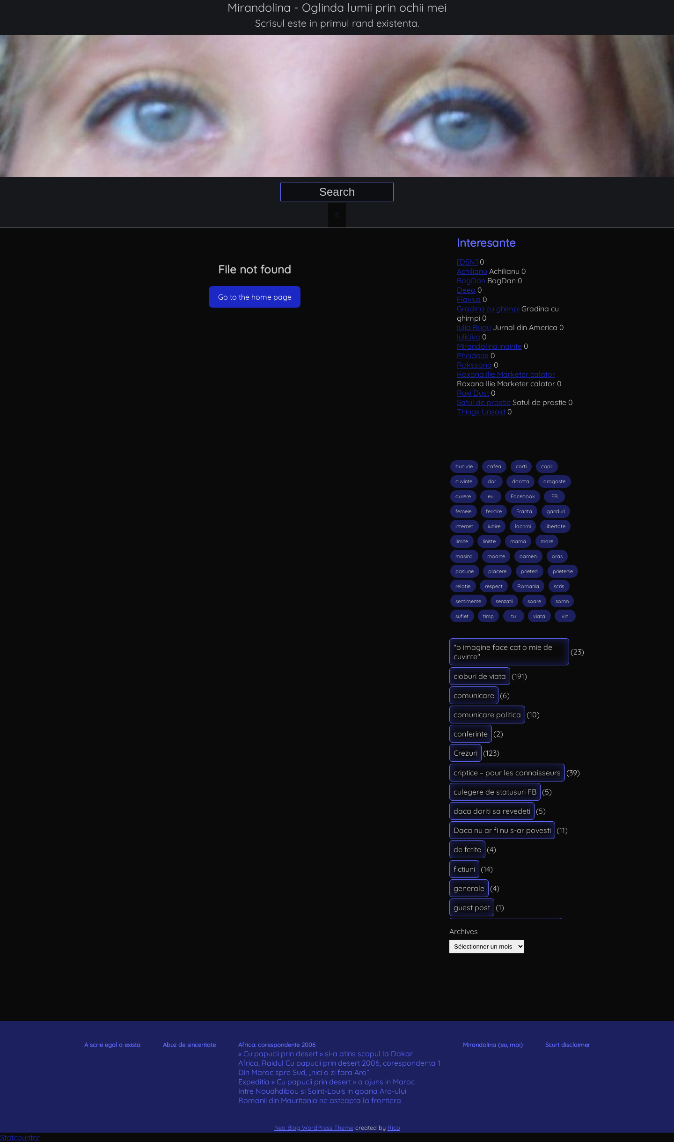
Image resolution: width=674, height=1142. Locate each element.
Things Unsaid (481, 411)
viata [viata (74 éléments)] (539, 616)
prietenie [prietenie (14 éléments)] (563, 571)
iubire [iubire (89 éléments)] (494, 526)
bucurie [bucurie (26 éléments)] (464, 466)
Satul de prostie (484, 402)
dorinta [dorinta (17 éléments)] (520, 481)
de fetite (467, 849)
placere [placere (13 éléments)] (497, 571)
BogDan (471, 280)
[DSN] (467, 261)
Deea (466, 290)
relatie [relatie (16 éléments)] (462, 586)
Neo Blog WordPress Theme (313, 1127)
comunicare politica (487, 714)
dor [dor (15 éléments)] (492, 481)
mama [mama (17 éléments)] (518, 541)
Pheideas (473, 355)
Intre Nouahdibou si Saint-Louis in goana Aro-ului (322, 1091)
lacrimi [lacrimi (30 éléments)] (523, 526)
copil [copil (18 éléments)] (547, 466)
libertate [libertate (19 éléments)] (555, 526)
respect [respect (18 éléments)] (494, 586)
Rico (394, 1127)
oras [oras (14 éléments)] (557, 556)
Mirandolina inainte (489, 346)
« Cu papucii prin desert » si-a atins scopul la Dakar (325, 1053)
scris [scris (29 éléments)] (559, 586)
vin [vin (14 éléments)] (565, 616)
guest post (472, 907)
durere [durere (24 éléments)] (463, 496)
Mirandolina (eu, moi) (493, 1044)
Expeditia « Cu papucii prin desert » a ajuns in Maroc (326, 1081)
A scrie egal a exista (112, 1044)
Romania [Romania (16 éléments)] (528, 586)
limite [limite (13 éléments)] (461, 541)
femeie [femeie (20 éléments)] (463, 511)
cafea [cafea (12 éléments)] (494, 466)
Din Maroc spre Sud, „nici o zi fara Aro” (303, 1072)
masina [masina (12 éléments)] (464, 556)
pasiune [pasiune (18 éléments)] (464, 571)
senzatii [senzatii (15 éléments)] (504, 601)
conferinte (471, 733)
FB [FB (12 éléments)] (554, 496)
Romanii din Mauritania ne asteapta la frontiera (319, 1100)
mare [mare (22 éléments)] (547, 541)
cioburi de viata (480, 676)
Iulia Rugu (474, 327)
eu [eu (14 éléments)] (490, 496)
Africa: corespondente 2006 (276, 1044)
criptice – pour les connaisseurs (507, 772)
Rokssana (474, 364)
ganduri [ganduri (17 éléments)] (556, 511)
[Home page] (337, 215)
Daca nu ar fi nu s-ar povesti (502, 830)
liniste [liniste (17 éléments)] (489, 541)
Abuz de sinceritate (189, 1044)
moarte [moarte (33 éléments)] (496, 556)
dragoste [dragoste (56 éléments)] (554, 481)
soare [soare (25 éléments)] (534, 601)
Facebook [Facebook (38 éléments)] (523, 496)
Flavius (469, 299)
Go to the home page (255, 297)
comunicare (474, 695)
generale (469, 888)
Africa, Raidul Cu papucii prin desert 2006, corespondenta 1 (339, 1063)
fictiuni (464, 869)
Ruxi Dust (473, 393)
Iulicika (468, 336)
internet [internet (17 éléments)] (464, 526)
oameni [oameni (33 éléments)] (528, 556)
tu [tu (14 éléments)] (513, 616)
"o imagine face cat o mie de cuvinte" (503, 651)
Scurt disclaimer (567, 1044)
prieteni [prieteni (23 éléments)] (529, 571)
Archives (463, 931)
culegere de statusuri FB (495, 791)
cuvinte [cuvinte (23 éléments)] (463, 481)
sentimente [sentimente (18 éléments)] (468, 601)
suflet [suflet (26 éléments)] (462, 616)
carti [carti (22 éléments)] (521, 466)
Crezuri (465, 753)
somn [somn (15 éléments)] (562, 601)
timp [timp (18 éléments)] (488, 616)
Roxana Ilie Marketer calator (506, 374)
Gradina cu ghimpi (488, 308)
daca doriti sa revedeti (492, 811)
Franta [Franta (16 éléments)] (524, 511)
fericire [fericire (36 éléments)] (494, 511)
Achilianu (472, 271)
